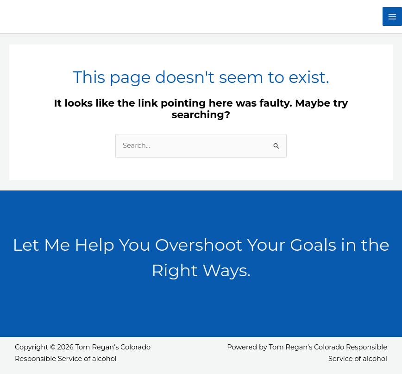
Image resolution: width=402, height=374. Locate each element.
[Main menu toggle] (392, 16)
